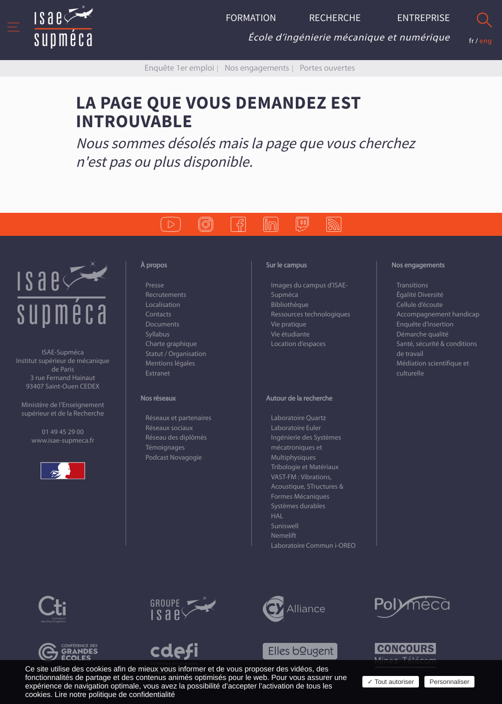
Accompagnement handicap (437, 314)
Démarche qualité (422, 334)
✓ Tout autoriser (390, 681)
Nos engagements (257, 68)
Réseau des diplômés (176, 437)
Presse (155, 285)
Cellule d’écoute (419, 304)
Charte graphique (171, 343)
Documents (163, 324)
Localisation (163, 304)
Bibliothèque (290, 304)
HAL (277, 516)
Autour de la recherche (299, 398)
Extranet (158, 373)
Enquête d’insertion (424, 324)
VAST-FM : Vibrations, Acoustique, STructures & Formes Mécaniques (307, 487)
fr (471, 41)
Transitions (412, 285)
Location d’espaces (298, 343)
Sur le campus (286, 265)
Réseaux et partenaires (179, 418)
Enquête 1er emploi (179, 68)
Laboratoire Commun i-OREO (313, 545)
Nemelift (283, 535)
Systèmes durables (298, 506)
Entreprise (423, 18)
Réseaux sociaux (169, 428)
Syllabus (158, 334)
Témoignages (165, 447)
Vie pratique (289, 324)
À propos (154, 265)
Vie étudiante (290, 334)
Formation (251, 18)
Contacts (158, 314)
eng (485, 41)
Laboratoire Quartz (298, 418)
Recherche (334, 18)
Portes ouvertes (327, 68)
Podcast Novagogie (174, 457)
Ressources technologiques (310, 314)
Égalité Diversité (419, 294)
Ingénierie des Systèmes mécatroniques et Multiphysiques (306, 447)
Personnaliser (449, 681)
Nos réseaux (158, 398)
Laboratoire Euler (296, 428)
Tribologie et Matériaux (305, 467)
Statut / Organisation (176, 353)
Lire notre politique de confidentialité (115, 694)
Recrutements (166, 294)
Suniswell (285, 526)
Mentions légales (170, 363)
